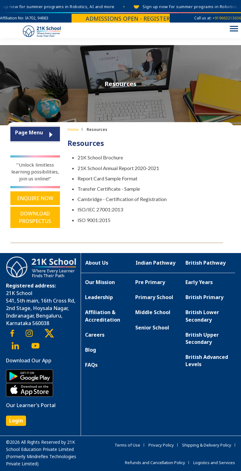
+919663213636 (226, 18)
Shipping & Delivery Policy (206, 445)
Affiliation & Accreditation (102, 316)
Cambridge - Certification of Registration (122, 199)
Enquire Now (35, 198)
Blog (90, 349)
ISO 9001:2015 (94, 220)
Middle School (152, 312)
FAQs (91, 364)
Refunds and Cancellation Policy (155, 462)
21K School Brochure (100, 157)
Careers (94, 334)
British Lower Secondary (202, 316)
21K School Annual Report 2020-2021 (118, 168)
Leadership (99, 297)
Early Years (199, 282)
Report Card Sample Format (107, 178)
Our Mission (100, 282)
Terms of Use (127, 445)
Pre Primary (150, 282)
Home (73, 129)
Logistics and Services (214, 462)
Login (16, 420)
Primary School (154, 297)
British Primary (204, 297)
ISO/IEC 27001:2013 (100, 209)
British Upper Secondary (202, 338)
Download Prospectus (35, 217)
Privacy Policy (161, 445)
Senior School (152, 327)
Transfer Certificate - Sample (109, 189)
